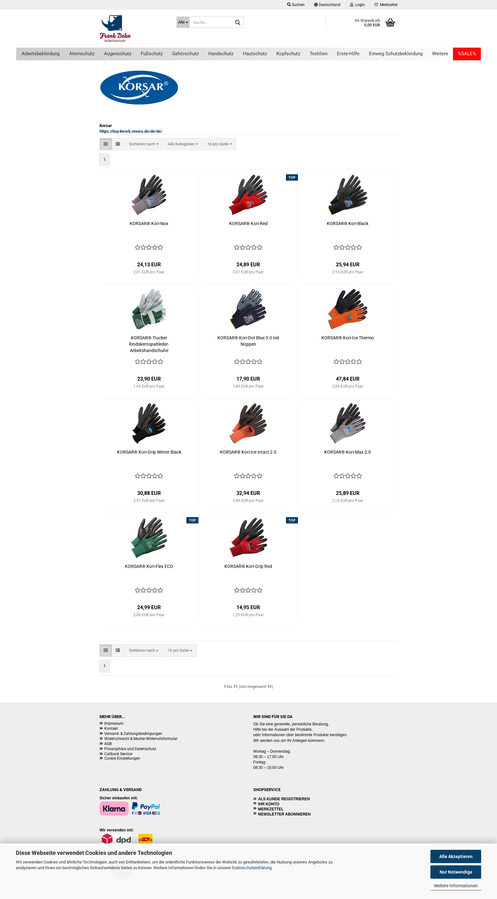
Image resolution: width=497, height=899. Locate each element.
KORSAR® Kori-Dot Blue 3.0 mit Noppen (248, 341)
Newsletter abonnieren (284, 814)
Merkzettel (385, 5)
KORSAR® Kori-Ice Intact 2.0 (248, 452)
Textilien (318, 54)
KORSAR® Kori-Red (248, 223)
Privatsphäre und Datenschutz (130, 749)
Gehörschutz (185, 54)
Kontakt (111, 728)
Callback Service (118, 754)
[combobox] (144, 144)
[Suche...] (183, 22)
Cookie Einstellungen (122, 758)
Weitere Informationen (456, 885)
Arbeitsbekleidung (41, 54)
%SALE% (467, 54)
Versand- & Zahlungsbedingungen (133, 734)
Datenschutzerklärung (252, 867)
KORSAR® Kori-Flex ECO (149, 566)
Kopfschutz (288, 54)
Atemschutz (81, 54)
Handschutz (220, 54)
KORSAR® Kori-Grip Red (248, 566)
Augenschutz (117, 54)
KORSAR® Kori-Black (347, 223)
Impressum (114, 723)
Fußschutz (152, 54)
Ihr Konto (268, 804)
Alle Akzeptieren (456, 856)
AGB (108, 744)
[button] (327, 5)
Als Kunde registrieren (284, 799)
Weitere (440, 54)
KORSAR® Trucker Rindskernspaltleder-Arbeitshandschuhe (149, 344)
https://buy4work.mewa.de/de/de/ (131, 131)
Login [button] (357, 5)
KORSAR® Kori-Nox (149, 223)
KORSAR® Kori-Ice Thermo (347, 337)
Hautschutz (255, 54)
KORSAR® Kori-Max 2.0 (347, 452)
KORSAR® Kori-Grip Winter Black (149, 452)
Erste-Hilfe (348, 54)
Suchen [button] (296, 5)
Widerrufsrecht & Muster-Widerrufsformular (141, 739)
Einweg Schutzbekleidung (396, 54)
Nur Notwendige (456, 872)
